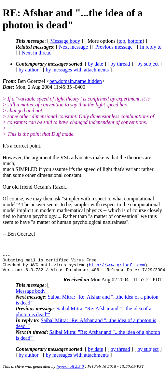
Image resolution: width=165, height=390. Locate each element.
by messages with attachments (77, 69)
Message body (65, 41)
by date (95, 64)
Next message (73, 47)
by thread (120, 64)
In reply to (151, 47)
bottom (135, 41)
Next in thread (37, 52)
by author (28, 69)
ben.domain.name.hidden (75, 81)
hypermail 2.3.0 (70, 370)
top (121, 41)
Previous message (113, 47)
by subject (147, 64)
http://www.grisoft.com (117, 268)
